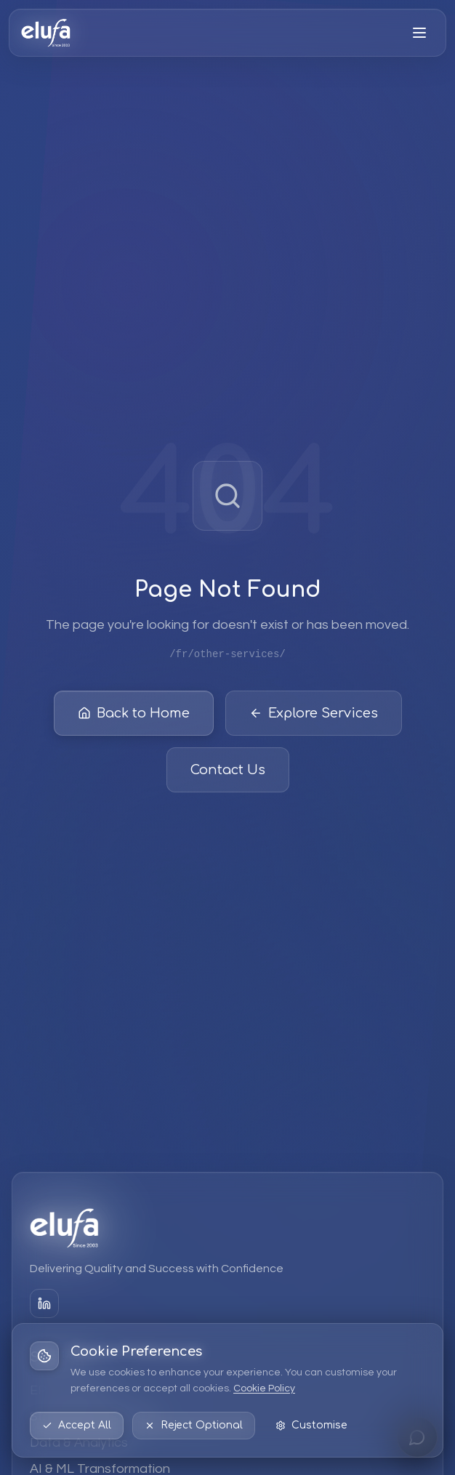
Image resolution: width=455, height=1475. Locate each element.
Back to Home (134, 716)
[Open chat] (417, 1437)
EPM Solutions (72, 1390)
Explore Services (313, 716)
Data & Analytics (79, 1443)
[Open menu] (419, 32)
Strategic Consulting (90, 1416)
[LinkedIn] (44, 1303)
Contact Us (227, 772)
